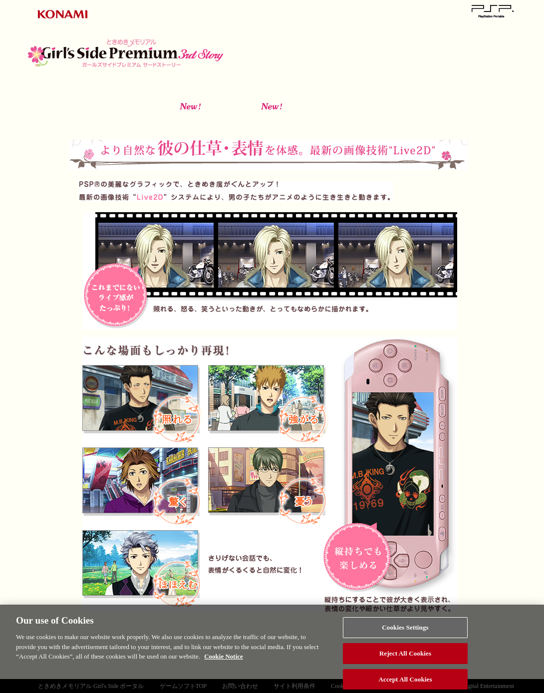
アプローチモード (190, 119)
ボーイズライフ (352, 119)
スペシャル (411, 64)
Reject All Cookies (405, 656)
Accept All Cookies (405, 682)
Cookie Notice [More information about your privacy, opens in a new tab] (223, 659)
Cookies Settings (405, 630)
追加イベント (434, 119)
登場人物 (373, 40)
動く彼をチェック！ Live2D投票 (463, 40)
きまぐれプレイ (271, 119)
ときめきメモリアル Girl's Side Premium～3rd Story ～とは (282, 40)
